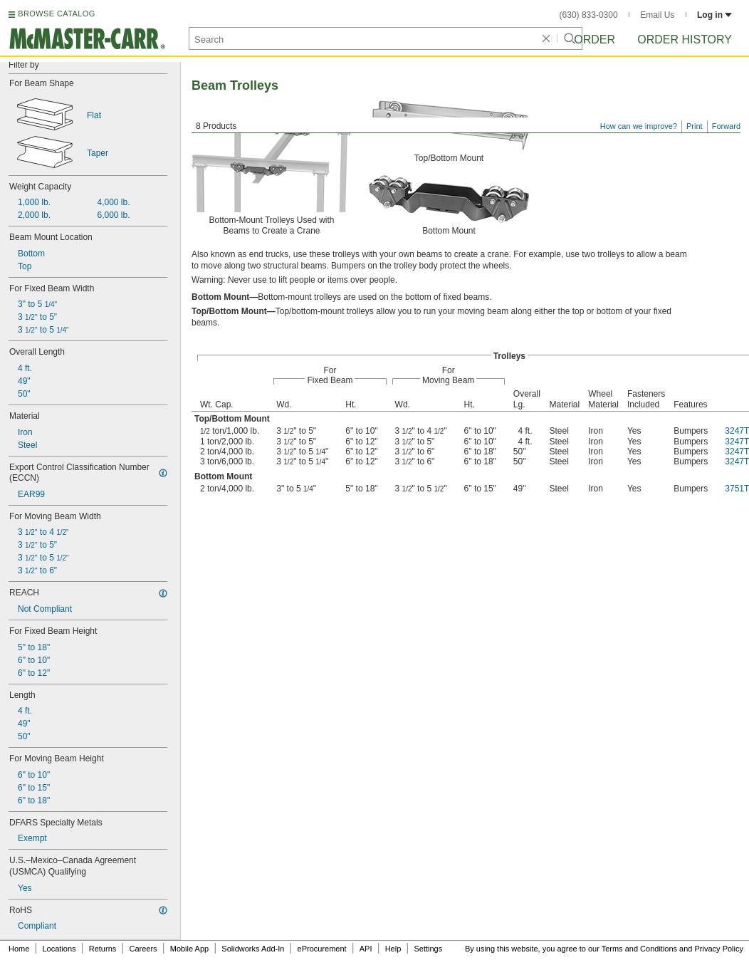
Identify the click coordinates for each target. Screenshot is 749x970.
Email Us (657, 15)
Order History (684, 39)
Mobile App (189, 948)
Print (694, 126)
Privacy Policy (719, 948)
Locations (59, 948)
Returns (103, 948)
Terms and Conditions (639, 948)
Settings (428, 948)
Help (393, 948)
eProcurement (322, 948)
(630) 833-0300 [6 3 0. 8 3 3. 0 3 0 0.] (589, 15)
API (366, 948)
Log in (714, 15)
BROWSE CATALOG (56, 13)
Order (594, 39)
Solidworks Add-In (252, 948)
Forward (726, 126)
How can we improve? (638, 126)
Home (19, 948)
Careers (143, 948)
